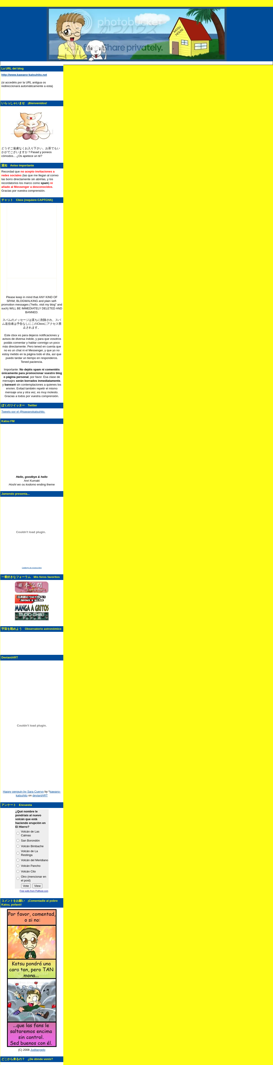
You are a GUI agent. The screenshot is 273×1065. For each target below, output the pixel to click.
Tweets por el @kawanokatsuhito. (23, 411)
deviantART (40, 795)
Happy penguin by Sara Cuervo (23, 791)
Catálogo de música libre (32, 568)
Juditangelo (38, 1049)
